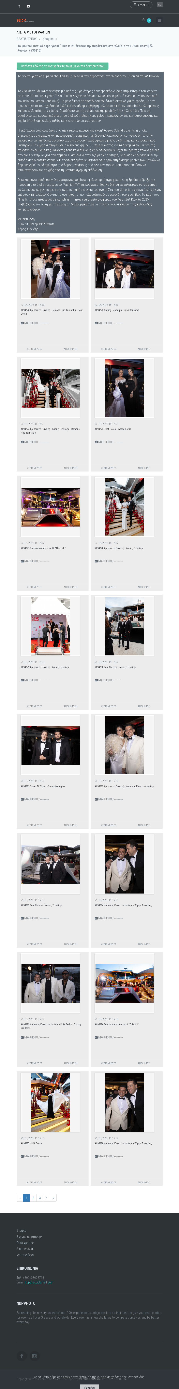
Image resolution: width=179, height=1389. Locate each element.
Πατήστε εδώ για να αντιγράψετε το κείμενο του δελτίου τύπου (62, 66)
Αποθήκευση (70, 349)
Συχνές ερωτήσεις (29, 1237)
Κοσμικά (48, 39)
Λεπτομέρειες (34, 349)
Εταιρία (21, 1230)
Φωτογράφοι (25, 1255)
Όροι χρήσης (25, 1243)
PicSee (122, 1379)
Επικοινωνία (25, 1249)
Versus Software (90, 1379)
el (159, 4)
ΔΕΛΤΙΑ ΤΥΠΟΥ (27, 39)
